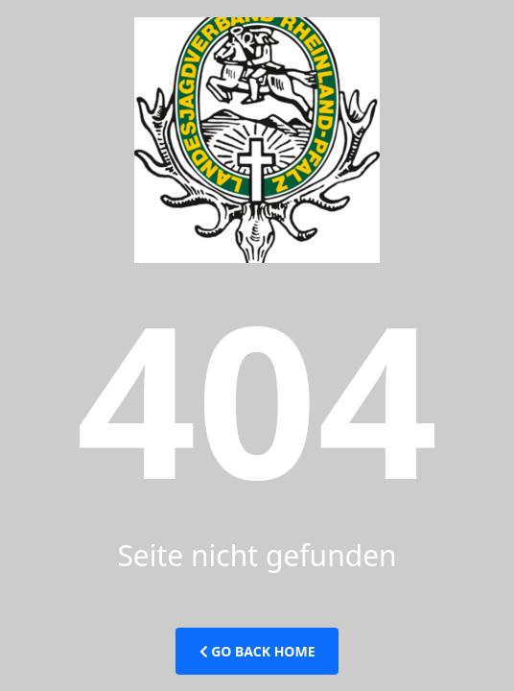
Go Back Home (257, 651)
